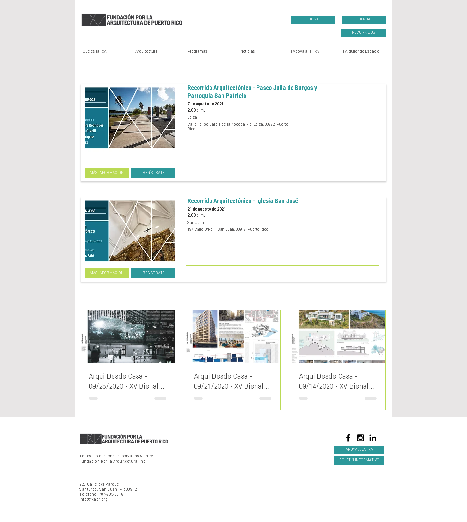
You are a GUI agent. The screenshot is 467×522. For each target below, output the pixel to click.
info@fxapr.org (93, 500)
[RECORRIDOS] (363, 33)
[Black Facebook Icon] (348, 438)
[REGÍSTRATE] (153, 173)
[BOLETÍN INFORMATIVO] (359, 460)
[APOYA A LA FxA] (359, 450)
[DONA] (313, 20)
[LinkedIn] (372, 438)
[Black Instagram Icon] (360, 438)
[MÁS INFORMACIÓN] (107, 173)
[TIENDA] (364, 20)
